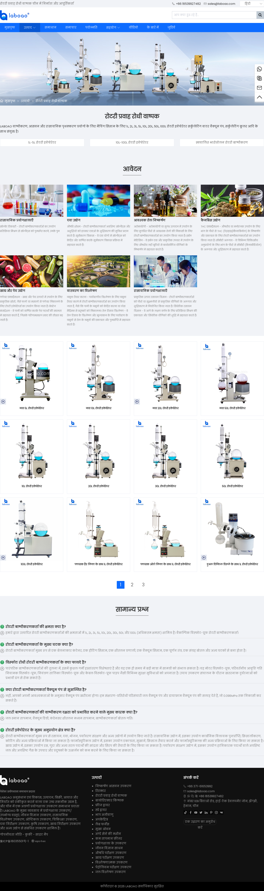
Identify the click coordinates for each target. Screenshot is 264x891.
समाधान (50, 27)
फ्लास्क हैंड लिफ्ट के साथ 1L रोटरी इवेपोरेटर (98, 564)
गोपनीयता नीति (11, 834)
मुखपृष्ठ (9, 27)
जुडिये (171, 27)
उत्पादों (25, 101)
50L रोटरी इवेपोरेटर (232, 486)
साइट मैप (41, 834)
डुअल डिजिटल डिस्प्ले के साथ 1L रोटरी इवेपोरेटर (232, 564)
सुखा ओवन (103, 829)
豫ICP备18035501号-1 (14, 841)
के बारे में (153, 27)
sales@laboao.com (221, 4)
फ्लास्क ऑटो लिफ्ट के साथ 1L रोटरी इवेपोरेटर (165, 564)
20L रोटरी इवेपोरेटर (98, 486)
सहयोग (113, 27)
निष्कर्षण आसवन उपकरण (113, 786)
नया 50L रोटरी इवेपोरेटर (232, 408)
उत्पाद (30, 27)
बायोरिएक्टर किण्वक (109, 800)
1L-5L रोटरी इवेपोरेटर (42, 142)
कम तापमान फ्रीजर (108, 838)
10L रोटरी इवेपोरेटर (32, 486)
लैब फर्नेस (102, 824)
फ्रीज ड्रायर (102, 805)
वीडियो (133, 27)
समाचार (70, 27)
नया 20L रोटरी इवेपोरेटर (165, 408)
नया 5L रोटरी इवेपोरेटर (31, 408)
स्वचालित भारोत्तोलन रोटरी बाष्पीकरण (222, 142)
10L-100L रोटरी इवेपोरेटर (132, 142)
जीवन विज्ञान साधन (109, 848)
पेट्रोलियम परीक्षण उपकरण (113, 867)
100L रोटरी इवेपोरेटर (32, 564)
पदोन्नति (91, 27)
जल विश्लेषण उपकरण (110, 872)
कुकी (28, 834)
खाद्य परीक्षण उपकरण (109, 858)
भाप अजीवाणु (104, 815)
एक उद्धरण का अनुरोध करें (200, 822)
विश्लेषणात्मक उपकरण (111, 862)
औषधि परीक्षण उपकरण (110, 853)
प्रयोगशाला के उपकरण (110, 843)
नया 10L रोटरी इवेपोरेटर (98, 408)
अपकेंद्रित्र (101, 819)
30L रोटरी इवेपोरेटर (165, 486)
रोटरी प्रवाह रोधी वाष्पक (51, 101)
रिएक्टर (100, 791)
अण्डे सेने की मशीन (108, 834)
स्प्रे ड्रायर (101, 810)
